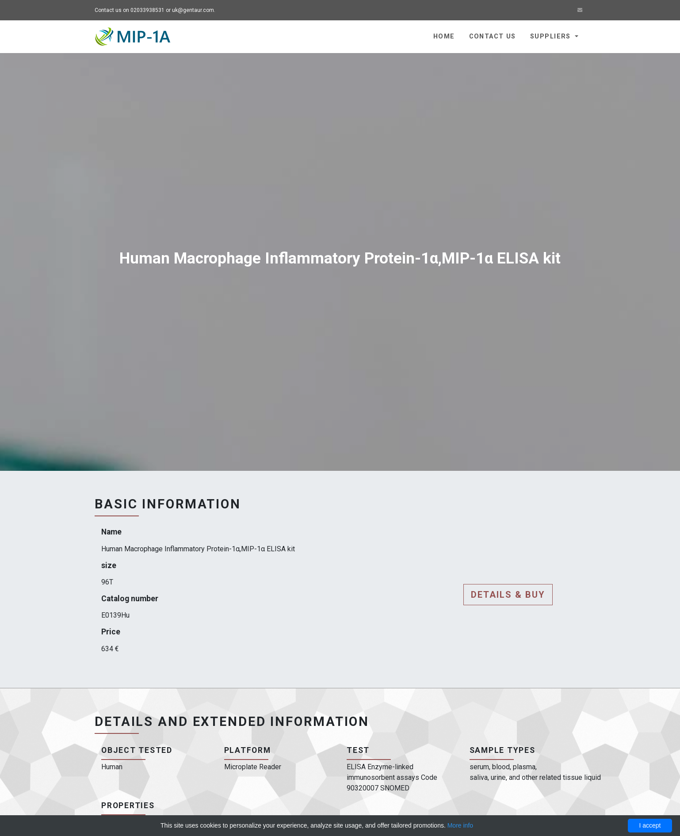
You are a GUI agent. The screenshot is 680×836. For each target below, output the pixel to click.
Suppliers (551, 36)
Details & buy (508, 594)
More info (460, 825)
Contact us (492, 36)
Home (444, 36)
